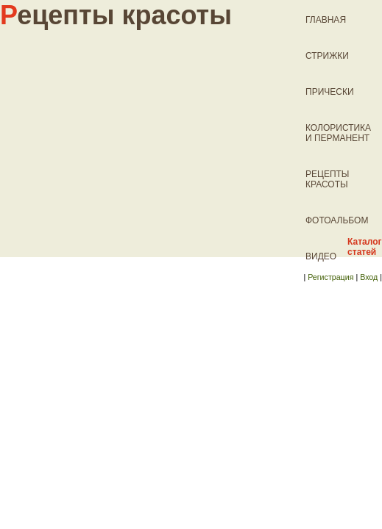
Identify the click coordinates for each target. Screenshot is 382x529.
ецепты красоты (116, 15)
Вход (369, 277)
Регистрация (330, 277)
